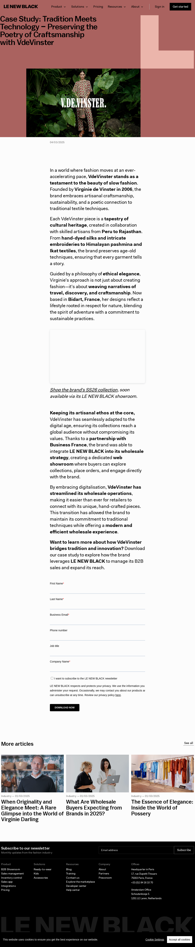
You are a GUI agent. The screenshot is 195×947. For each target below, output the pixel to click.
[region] (97, 939)
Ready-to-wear (43, 869)
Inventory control (11, 878)
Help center (73, 890)
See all (188, 743)
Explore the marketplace (80, 882)
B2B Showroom (10, 869)
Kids (36, 874)
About (102, 869)
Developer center (76, 886)
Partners (104, 874)
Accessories (41, 878)
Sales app (7, 882)
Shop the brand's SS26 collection (83, 390)
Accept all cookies (179, 939)
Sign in (159, 6)
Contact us (72, 878)
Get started (180, 6)
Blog (69, 869)
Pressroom (105, 878)
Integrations (8, 886)
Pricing (98, 6)
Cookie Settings (154, 939)
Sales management (12, 874)
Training (70, 874)
